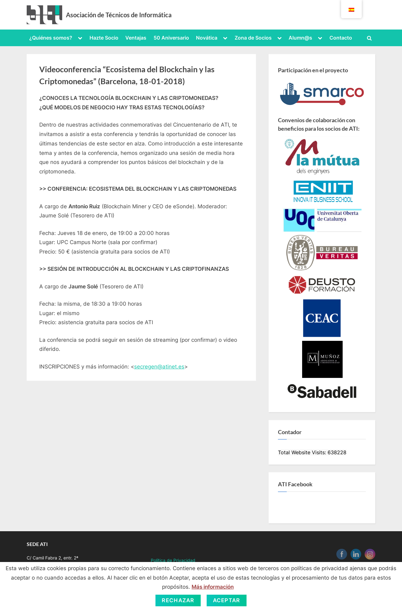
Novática (206, 38)
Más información (213, 587)
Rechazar (178, 600)
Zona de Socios (253, 38)
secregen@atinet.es (159, 366)
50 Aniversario (171, 38)
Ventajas (135, 38)
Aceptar (226, 600)
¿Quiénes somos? (50, 38)
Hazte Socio (104, 38)
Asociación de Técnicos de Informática (118, 15)
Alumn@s (300, 38)
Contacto (340, 38)
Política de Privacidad (173, 560)
